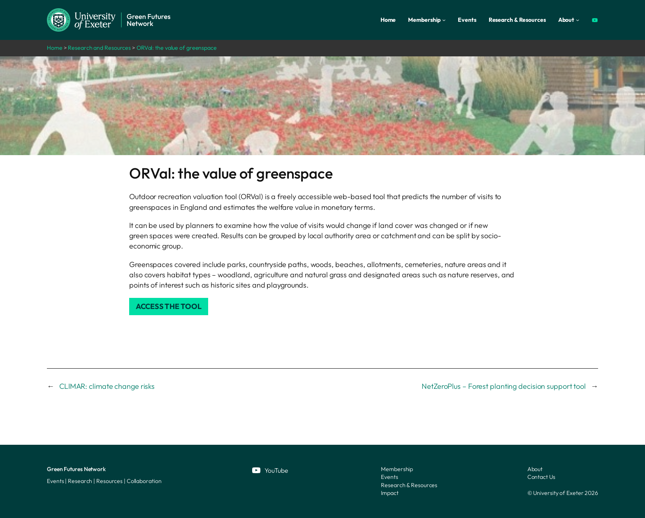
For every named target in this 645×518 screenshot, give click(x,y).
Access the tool (169, 306)
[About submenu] (577, 19)
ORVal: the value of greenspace (177, 47)
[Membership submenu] (443, 19)
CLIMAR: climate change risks (107, 386)
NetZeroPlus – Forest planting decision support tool (504, 386)
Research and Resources (99, 47)
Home (55, 47)
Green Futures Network (76, 469)
